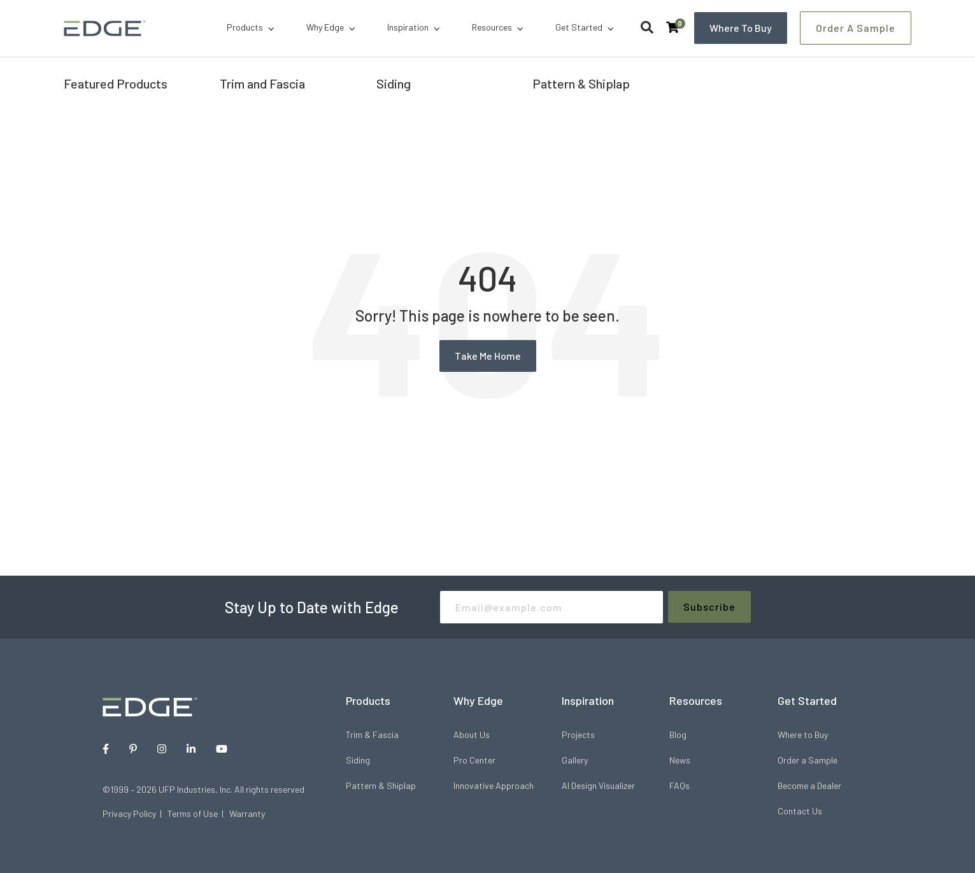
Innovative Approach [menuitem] (493, 785)
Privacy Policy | (135, 813)
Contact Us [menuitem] (800, 811)
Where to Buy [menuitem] (803, 734)
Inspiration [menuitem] (408, 27)
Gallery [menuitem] (575, 760)
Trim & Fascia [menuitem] (372, 734)
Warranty (247, 813)
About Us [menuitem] (471, 734)
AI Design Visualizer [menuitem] (598, 785)
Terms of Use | (198, 813)
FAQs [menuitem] (679, 785)
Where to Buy (740, 28)
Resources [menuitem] (492, 27)
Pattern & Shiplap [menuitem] (381, 785)
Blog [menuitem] (678, 734)
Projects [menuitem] (578, 734)
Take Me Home (488, 356)
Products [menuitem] (245, 27)
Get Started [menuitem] (578, 27)
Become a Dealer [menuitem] (809, 785)
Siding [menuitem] (358, 760)
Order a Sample (855, 28)
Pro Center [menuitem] (474, 760)
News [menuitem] (679, 760)
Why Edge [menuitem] (325, 27)
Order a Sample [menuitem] (807, 760)
